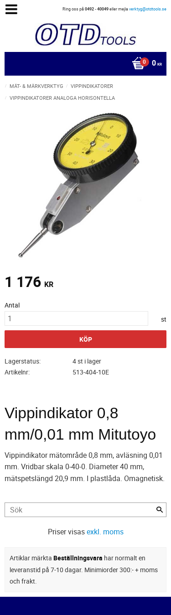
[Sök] (159, 510)
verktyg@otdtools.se (147, 9)
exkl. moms (105, 532)
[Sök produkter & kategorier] (85, 509)
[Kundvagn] (83, 64)
